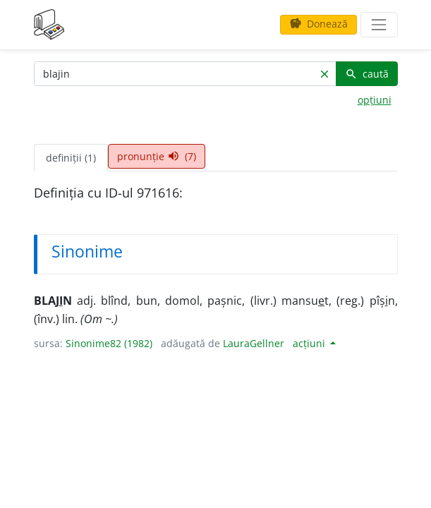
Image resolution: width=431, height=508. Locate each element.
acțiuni (310, 343)
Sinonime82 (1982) (109, 343)
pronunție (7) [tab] (156, 156)
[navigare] (378, 24)
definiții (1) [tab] (71, 157)
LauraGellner (253, 343)
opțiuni (374, 100)
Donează (318, 23)
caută (367, 73)
